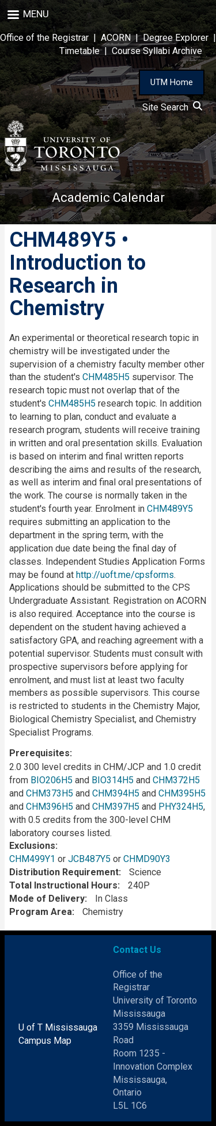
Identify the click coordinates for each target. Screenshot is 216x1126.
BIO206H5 (52, 780)
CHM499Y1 (32, 858)
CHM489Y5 (170, 508)
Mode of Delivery (47, 898)
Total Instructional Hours (63, 885)
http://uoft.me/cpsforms (125, 574)
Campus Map (44, 1040)
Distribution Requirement (64, 872)
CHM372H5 (176, 780)
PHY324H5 (180, 806)
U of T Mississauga (57, 1027)
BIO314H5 (113, 780)
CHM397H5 (115, 806)
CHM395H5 (182, 793)
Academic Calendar (108, 197)
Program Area (40, 911)
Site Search (172, 107)
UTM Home (171, 82)
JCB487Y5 (89, 858)
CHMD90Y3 (146, 858)
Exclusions (32, 845)
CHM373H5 (49, 793)
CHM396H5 (49, 806)
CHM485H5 (106, 376)
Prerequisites (39, 753)
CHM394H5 (115, 793)
